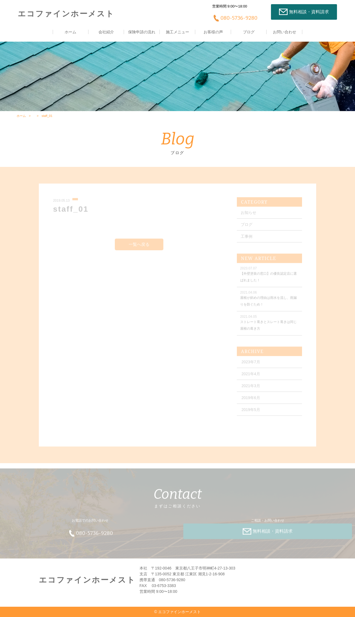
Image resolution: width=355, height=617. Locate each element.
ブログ (249, 32)
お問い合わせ (284, 32)
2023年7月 (251, 364)
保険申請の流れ (141, 32)
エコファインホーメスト (66, 13)
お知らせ (248, 214)
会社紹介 (106, 32)
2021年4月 (251, 376)
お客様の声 (213, 32)
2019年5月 (251, 412)
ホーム (70, 32)
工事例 (246, 238)
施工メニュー (177, 32)
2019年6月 (251, 400)
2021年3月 (251, 388)
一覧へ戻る (139, 246)
